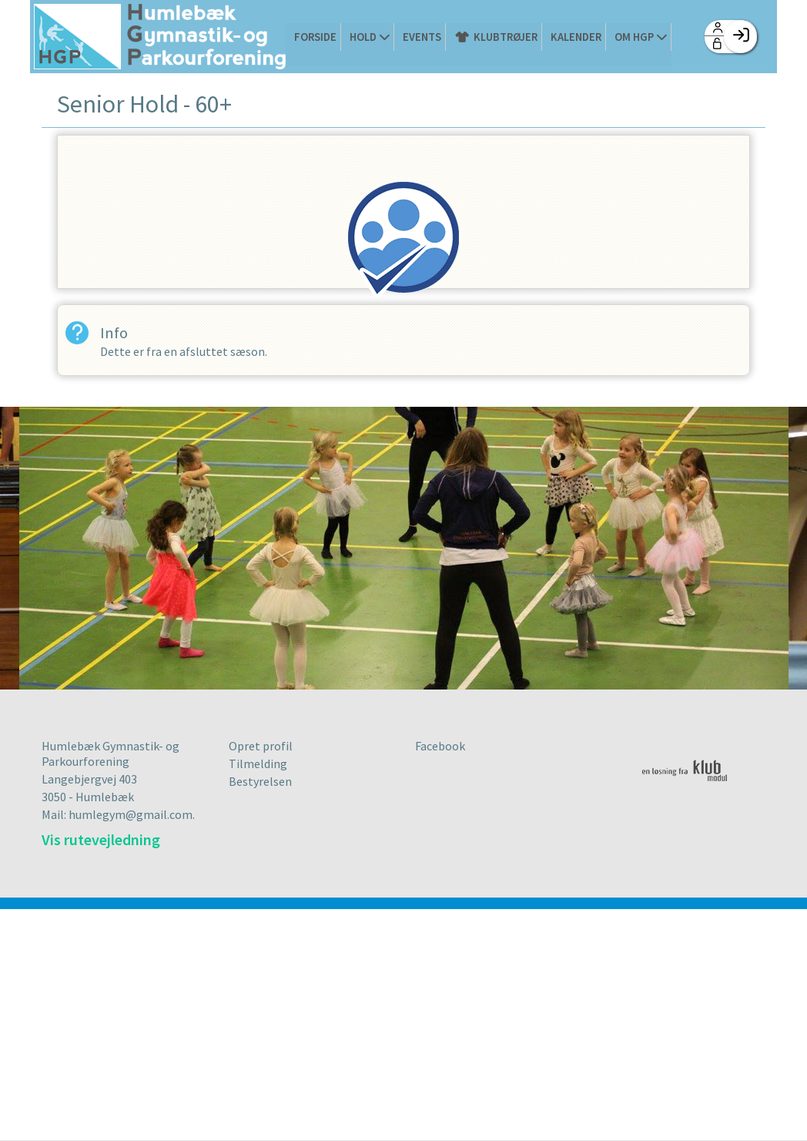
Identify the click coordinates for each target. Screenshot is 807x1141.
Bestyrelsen (260, 782)
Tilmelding (258, 764)
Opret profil (261, 746)
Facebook (440, 746)
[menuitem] (160, 38)
